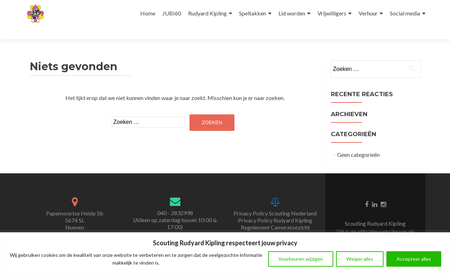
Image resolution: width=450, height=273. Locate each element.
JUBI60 (171, 13)
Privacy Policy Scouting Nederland (275, 213)
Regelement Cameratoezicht (275, 227)
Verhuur (368, 13)
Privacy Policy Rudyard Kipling (275, 220)
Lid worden (291, 13)
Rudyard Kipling (207, 13)
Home (147, 13)
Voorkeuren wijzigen (300, 259)
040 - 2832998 (175, 212)
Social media (405, 13)
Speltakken (252, 13)
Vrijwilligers (331, 13)
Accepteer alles (414, 259)
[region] (225, 252)
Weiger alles (359, 259)
